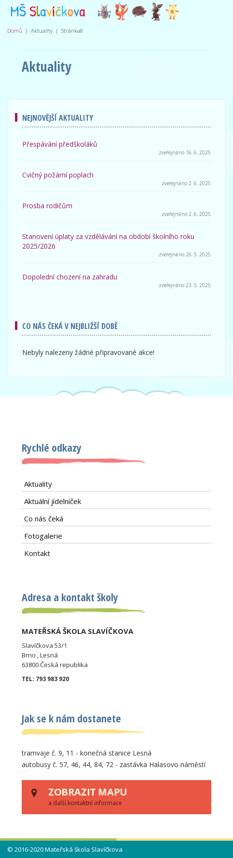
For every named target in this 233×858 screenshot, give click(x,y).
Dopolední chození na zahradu (69, 276)
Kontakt (37, 553)
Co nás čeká (43, 518)
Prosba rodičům (47, 205)
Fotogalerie (43, 536)
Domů (14, 30)
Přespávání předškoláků (59, 144)
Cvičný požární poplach (58, 174)
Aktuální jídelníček (52, 501)
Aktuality (38, 484)
